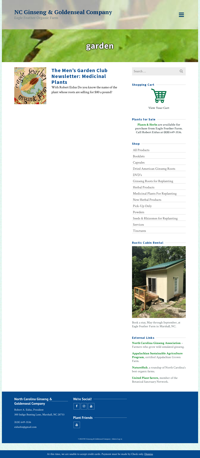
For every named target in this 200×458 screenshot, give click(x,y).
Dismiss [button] (148, 454)
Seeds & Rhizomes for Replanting (155, 218)
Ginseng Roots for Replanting (153, 181)
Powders (138, 212)
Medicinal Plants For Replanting (155, 193)
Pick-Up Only (142, 206)
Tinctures (139, 231)
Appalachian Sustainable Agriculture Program (157, 355)
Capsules (139, 162)
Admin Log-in (117, 439)
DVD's (137, 175)
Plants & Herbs (147, 125)
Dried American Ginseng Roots (154, 168)
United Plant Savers (145, 378)
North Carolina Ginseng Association (156, 343)
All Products (141, 150)
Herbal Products (143, 187)
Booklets (139, 156)
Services (138, 224)
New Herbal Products (147, 200)
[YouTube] (91, 406)
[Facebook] (76, 406)
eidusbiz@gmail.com (25, 427)
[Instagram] (84, 406)
